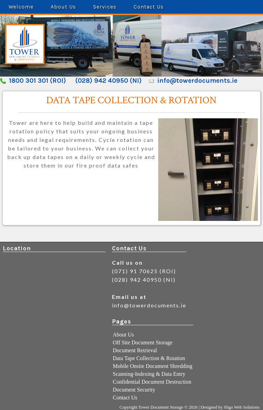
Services (104, 6)
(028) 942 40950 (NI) (108, 80)
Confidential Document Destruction (152, 382)
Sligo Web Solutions (242, 407)
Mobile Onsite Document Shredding (152, 366)
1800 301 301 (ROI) (37, 80)
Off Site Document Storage (142, 342)
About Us (63, 6)
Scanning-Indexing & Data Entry (149, 374)
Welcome (21, 6)
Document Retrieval (135, 350)
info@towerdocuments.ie (197, 80)
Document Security (134, 390)
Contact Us (149, 6)
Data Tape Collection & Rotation (149, 358)
